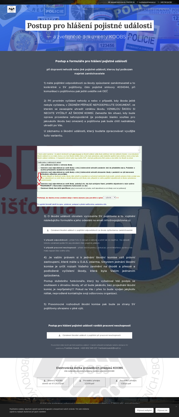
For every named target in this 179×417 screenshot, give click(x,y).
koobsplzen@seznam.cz (147, 2)
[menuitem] (141, 9)
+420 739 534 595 (166, 2)
